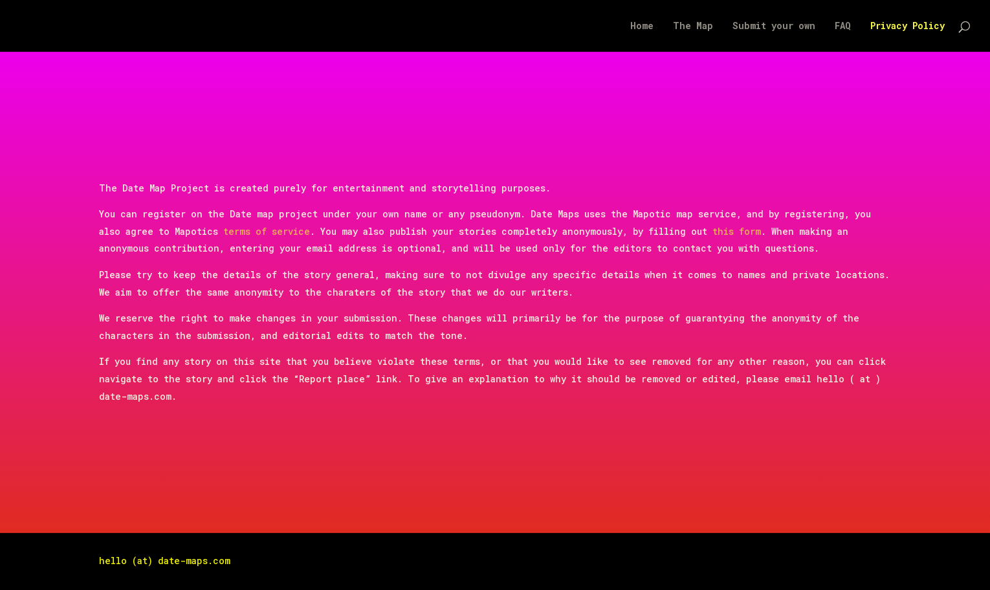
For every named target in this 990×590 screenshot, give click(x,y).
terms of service (266, 231)
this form (736, 231)
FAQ (843, 26)
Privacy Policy (907, 26)
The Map (693, 26)
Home (642, 26)
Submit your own (773, 26)
